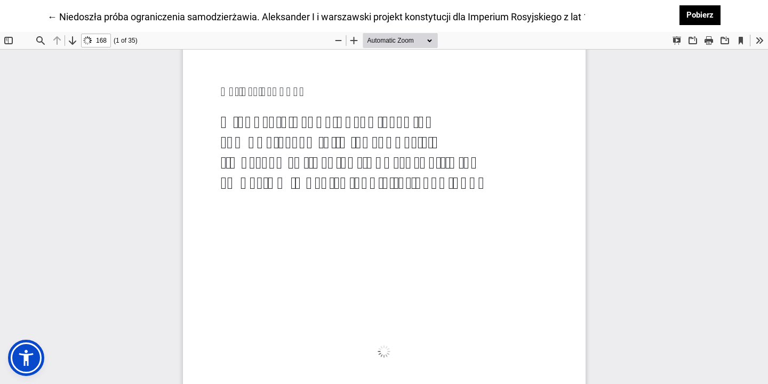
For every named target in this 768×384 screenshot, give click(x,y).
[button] (26, 357)
